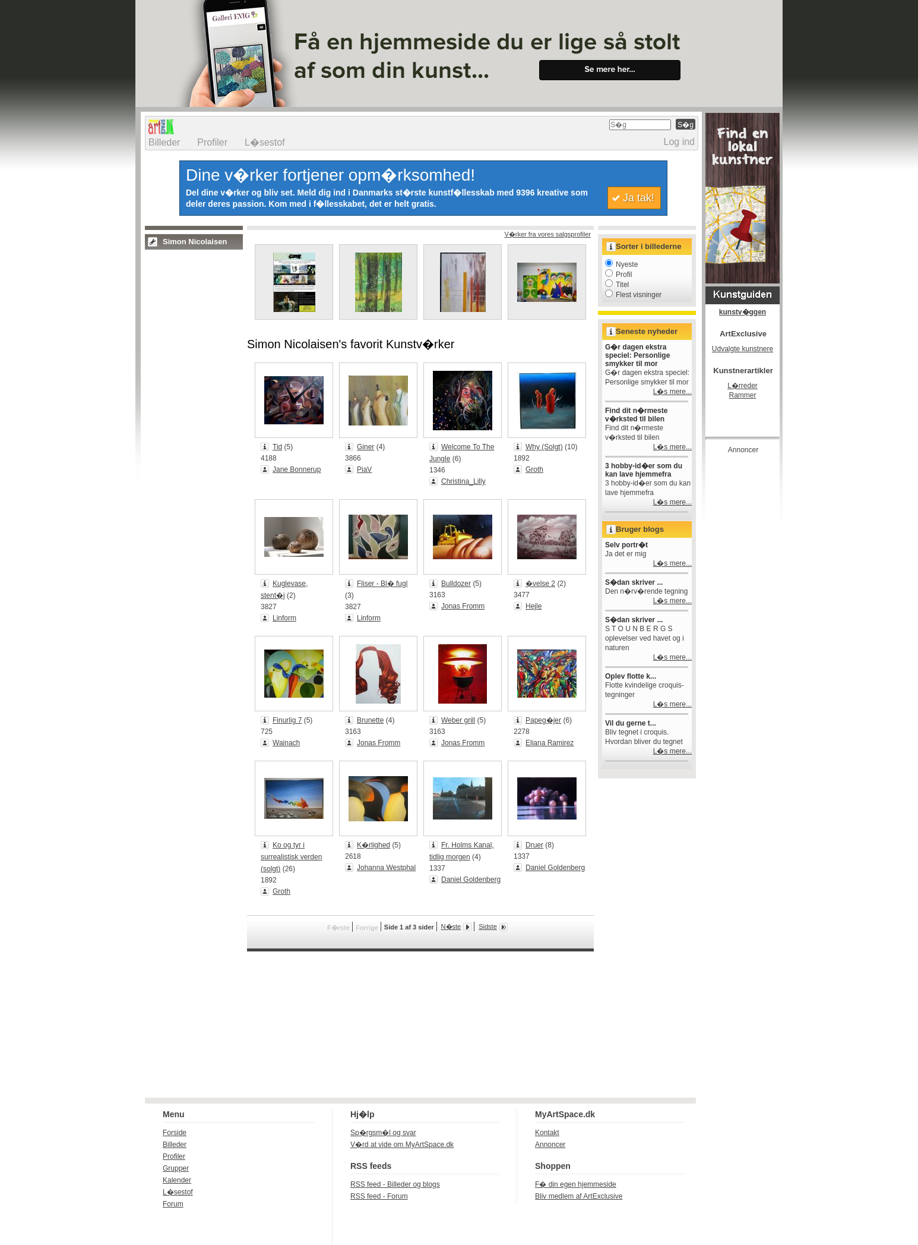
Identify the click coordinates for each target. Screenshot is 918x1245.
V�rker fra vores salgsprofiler (548, 234)
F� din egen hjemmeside (575, 1184)
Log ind (679, 142)
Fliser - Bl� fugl (382, 583)
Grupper (176, 1168)
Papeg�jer (543, 720)
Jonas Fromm (463, 606)
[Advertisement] (752, 638)
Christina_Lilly (463, 481)
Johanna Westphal (386, 867)
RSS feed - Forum (379, 1196)
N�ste (451, 926)
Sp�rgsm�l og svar (383, 1133)
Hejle (534, 606)
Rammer (742, 395)
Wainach (286, 743)
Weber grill (458, 720)
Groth (534, 469)
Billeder (164, 142)
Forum (173, 1204)
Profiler (212, 142)
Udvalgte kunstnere (742, 349)
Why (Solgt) (544, 447)
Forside (174, 1133)
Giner (365, 447)
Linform (284, 618)
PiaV (364, 469)
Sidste (488, 926)
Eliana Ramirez (550, 743)
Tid (277, 447)
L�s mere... (672, 391)
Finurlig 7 (287, 720)
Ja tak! (638, 198)
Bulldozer (456, 583)
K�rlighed (373, 845)
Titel (617, 284)
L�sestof (265, 142)
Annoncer (550, 1144)
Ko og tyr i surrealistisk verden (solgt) (291, 857)
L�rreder (742, 386)
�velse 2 (540, 583)
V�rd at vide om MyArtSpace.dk (402, 1144)
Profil (618, 274)
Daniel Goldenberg (471, 879)
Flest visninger (633, 295)
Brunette (370, 720)
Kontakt (547, 1133)
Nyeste (621, 264)
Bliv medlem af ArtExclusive (578, 1196)
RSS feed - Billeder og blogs (395, 1184)
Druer (534, 845)
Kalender (177, 1180)
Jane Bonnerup (297, 469)
